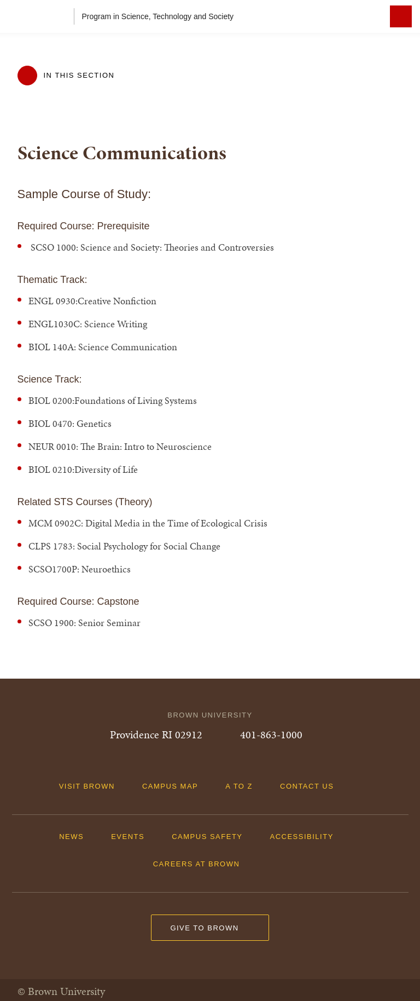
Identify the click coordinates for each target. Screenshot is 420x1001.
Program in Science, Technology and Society (158, 16)
